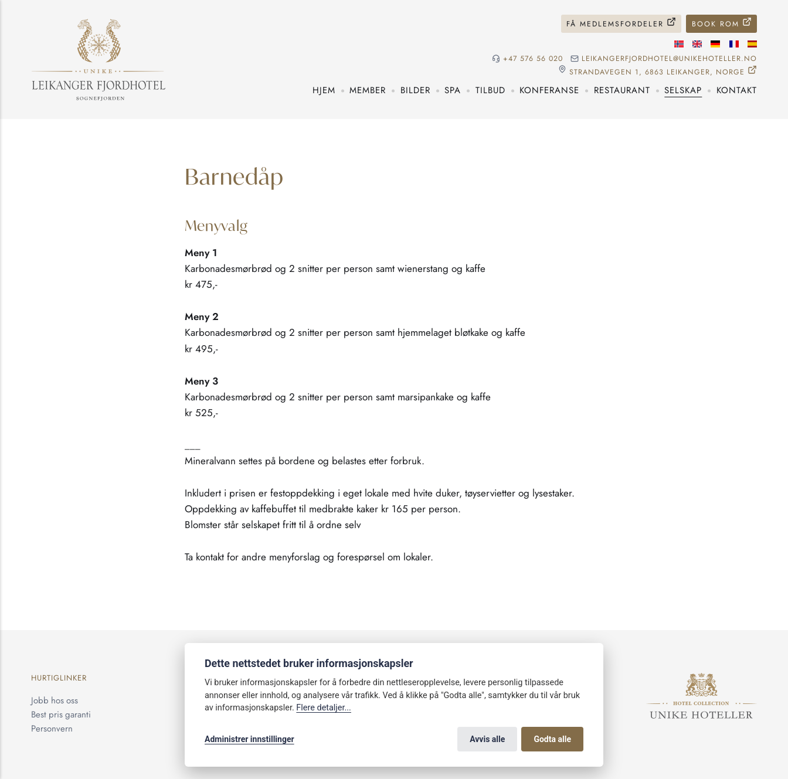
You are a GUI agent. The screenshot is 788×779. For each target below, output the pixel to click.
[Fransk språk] (734, 43)
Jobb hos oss (54, 700)
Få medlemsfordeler (615, 24)
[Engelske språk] (697, 43)
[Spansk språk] (752, 43)
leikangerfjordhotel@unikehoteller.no (669, 59)
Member (367, 90)
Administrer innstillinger (249, 739)
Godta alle (552, 739)
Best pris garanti (61, 714)
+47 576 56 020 (533, 59)
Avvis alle (487, 739)
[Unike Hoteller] (701, 679)
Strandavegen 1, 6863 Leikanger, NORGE (657, 72)
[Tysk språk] (715, 43)
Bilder (415, 90)
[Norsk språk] (679, 43)
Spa (452, 90)
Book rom (715, 24)
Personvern (52, 728)
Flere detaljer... (323, 708)
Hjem (324, 90)
